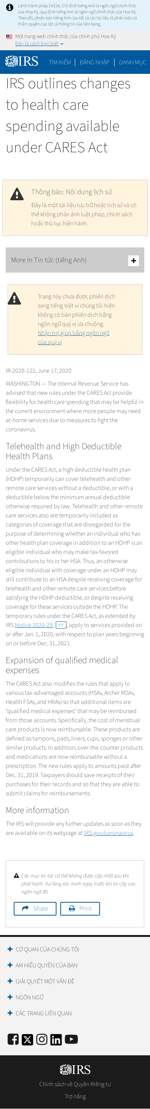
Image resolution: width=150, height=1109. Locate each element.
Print (85, 908)
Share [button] (40, 908)
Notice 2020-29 (40, 625)
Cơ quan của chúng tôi (47, 949)
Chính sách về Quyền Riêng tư (75, 1084)
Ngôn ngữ (30, 997)
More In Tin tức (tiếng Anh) (75, 260)
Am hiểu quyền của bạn (46, 965)
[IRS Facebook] (13, 1040)
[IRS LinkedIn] (56, 1042)
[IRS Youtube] (71, 1040)
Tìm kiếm (60, 62)
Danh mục (132, 62)
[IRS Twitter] (27, 1042)
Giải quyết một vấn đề (45, 981)
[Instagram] (41, 1040)
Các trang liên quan (44, 1013)
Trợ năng (75, 1096)
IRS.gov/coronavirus (108, 833)
